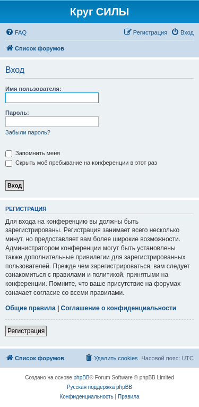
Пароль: (17, 112)
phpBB (82, 377)
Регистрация (26, 331)
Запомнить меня (32, 153)
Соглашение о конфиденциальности (119, 308)
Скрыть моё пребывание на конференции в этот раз (81, 162)
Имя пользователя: (33, 89)
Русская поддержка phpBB (99, 387)
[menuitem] (16, 32)
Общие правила (30, 308)
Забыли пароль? (27, 132)
